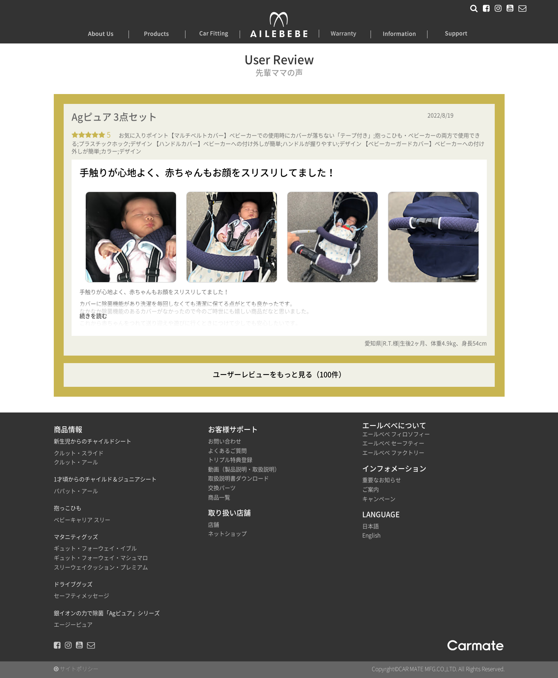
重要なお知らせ (381, 480)
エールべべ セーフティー (393, 443)
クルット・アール (76, 462)
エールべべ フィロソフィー (396, 434)
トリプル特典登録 (230, 460)
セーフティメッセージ (81, 596)
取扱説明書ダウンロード (238, 478)
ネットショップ (227, 534)
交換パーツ (222, 488)
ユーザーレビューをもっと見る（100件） (279, 374)
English (371, 535)
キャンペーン (378, 499)
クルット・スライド (79, 453)
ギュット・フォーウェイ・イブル (95, 548)
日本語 (370, 526)
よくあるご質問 (227, 451)
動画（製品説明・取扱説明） (244, 469)
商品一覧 (219, 497)
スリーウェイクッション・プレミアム (101, 567)
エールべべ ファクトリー (393, 453)
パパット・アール (76, 491)
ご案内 (370, 489)
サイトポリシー (76, 669)
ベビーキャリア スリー (82, 520)
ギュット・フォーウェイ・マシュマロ (101, 558)
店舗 (213, 524)
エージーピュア (73, 624)
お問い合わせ (224, 441)
